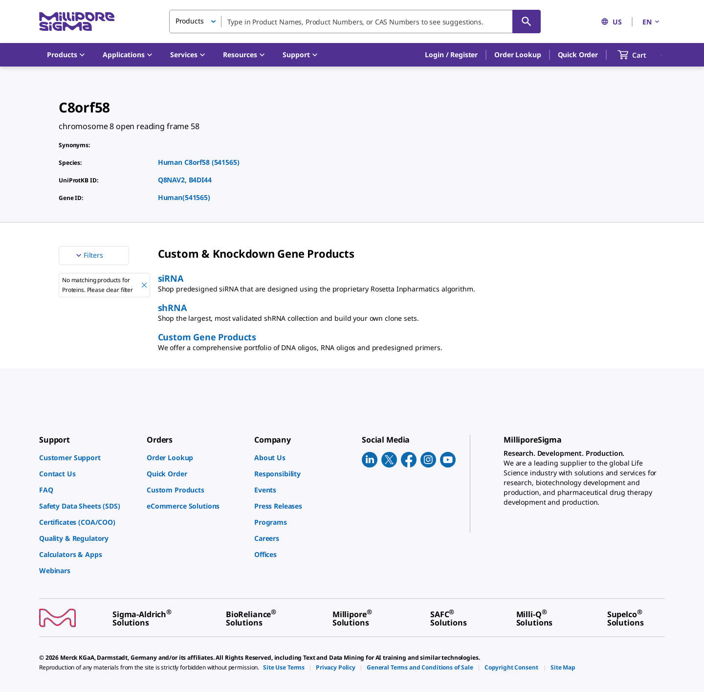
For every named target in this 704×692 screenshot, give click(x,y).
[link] (88, 457)
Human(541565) (184, 197)
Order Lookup (517, 54)
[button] (451, 55)
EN (651, 21)
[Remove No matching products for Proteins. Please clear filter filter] (144, 285)
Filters (88, 255)
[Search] (526, 21)
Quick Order (578, 54)
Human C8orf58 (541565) (199, 162)
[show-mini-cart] (640, 54)
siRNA (170, 278)
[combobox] (355, 21)
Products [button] (190, 20)
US (611, 21)
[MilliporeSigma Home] (76, 21)
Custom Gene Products (207, 337)
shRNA (172, 307)
